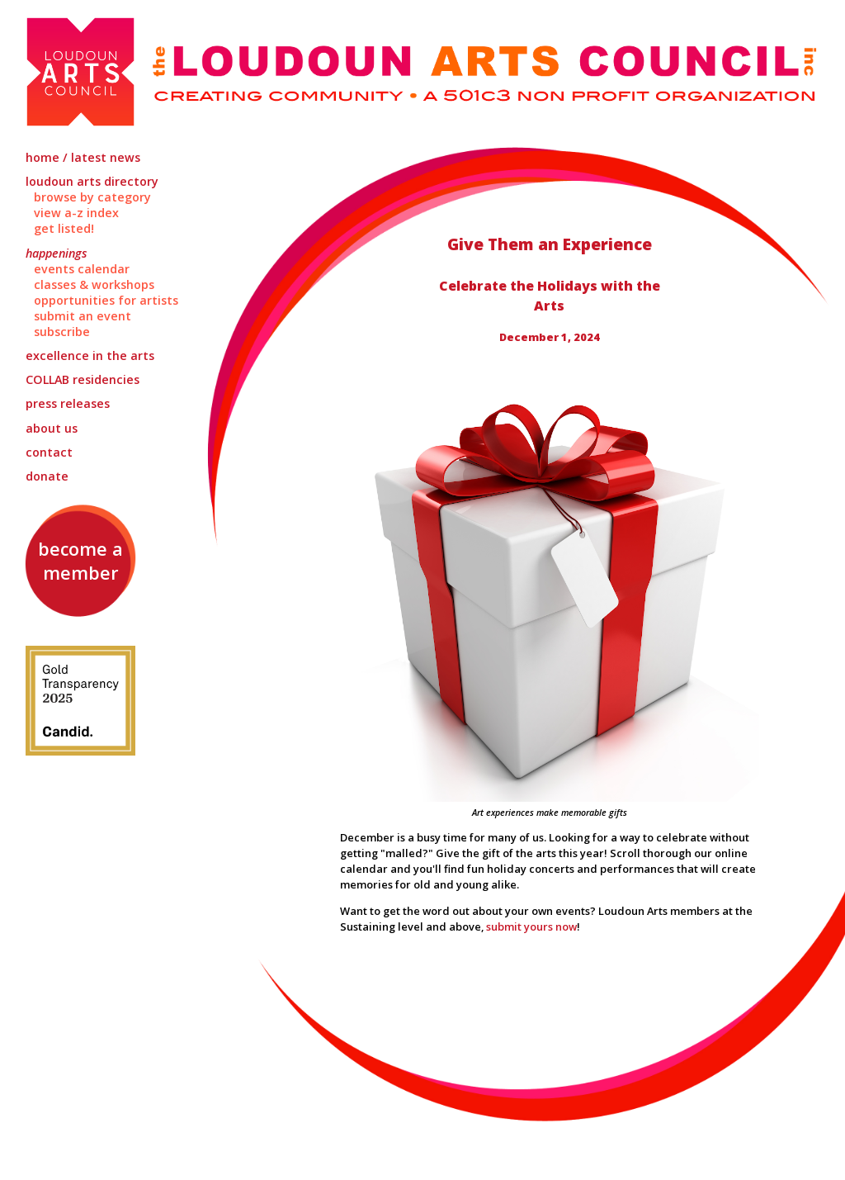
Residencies (82, 379)
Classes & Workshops (94, 284)
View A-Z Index (76, 212)
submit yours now (531, 926)
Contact (49, 452)
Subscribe (62, 331)
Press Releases (68, 403)
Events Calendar (82, 269)
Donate (47, 476)
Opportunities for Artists (106, 300)
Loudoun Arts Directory (92, 181)
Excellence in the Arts (90, 355)
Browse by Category (92, 197)
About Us (52, 428)
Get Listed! (64, 228)
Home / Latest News (83, 157)
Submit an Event (82, 316)
